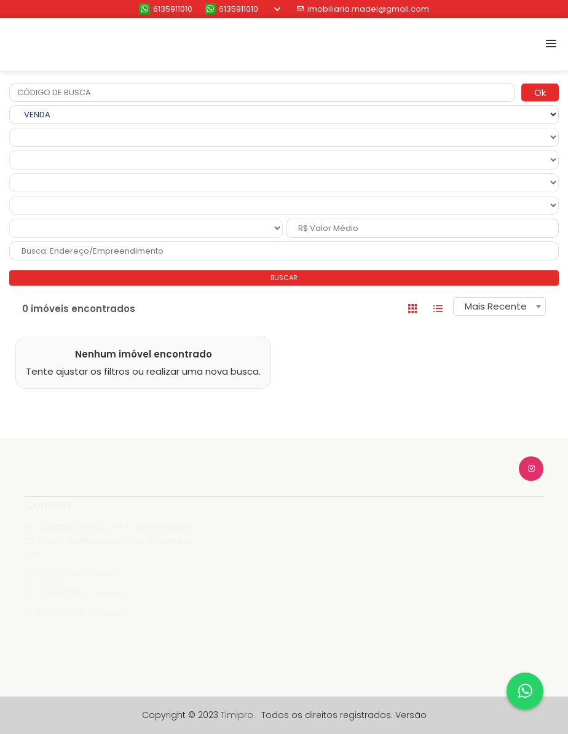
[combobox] (499, 306)
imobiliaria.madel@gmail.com (362, 9)
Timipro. (238, 715)
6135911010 (165, 9)
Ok (540, 92)
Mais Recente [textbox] (496, 306)
